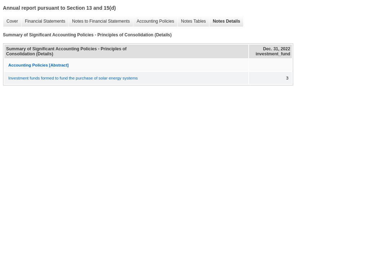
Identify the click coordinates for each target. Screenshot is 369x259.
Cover (10, 21)
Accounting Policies (153, 21)
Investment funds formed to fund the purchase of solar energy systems (73, 78)
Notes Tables (191, 21)
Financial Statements (43, 21)
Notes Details (224, 21)
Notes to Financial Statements (99, 21)
